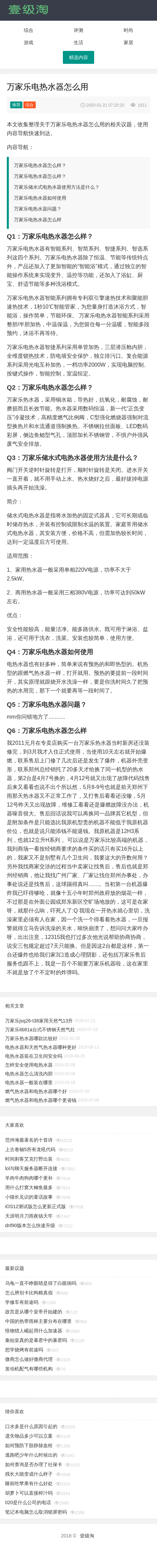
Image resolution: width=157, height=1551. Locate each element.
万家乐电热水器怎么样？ (40, 165)
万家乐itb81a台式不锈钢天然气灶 (40, 1029)
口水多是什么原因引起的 (31, 1426)
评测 (78, 30)
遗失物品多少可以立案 (29, 1436)
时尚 (128, 30)
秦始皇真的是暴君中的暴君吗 (36, 1340)
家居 (128, 42)
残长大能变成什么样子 (29, 1474)
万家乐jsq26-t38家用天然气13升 (39, 1020)
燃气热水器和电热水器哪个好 (36, 1091)
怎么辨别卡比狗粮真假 (29, 1292)
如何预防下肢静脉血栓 (29, 1445)
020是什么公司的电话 (28, 1502)
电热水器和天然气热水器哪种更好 (40, 1047)
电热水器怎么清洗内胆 (29, 1073)
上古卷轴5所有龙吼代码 (30, 1149)
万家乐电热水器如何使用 (40, 198)
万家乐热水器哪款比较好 (31, 1038)
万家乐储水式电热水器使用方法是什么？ (57, 187)
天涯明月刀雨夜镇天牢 (29, 1216)
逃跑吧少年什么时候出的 (31, 1455)
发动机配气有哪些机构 (29, 1368)
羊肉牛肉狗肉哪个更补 (29, 1178)
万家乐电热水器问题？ (38, 209)
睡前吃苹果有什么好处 (29, 1483)
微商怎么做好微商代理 (29, 1359)
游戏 (28, 42)
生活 (78, 42)
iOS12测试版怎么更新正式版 (35, 1206)
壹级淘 (87, 1535)
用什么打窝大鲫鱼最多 (29, 1187)
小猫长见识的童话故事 (29, 1197)
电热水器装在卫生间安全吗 (33, 1056)
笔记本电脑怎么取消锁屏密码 (36, 1512)
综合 (28, 30)
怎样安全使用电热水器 (29, 1065)
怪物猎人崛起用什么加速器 (33, 1330)
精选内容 (78, 57)
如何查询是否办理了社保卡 (33, 1464)
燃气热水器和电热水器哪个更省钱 (40, 1100)
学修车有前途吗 (21, 1302)
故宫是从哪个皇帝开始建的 (33, 1311)
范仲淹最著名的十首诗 (29, 1140)
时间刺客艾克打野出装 (29, 1159)
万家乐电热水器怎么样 (38, 220)
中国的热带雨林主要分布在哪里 (38, 1321)
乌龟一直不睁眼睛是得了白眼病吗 (40, 1283)
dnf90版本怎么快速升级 (30, 1225)
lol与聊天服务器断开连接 (31, 1168)
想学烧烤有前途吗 (24, 1349)
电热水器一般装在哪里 (29, 1082)
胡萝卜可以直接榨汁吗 (29, 1493)
